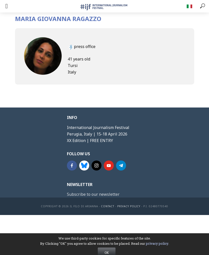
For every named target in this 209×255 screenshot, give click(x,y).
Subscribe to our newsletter (93, 194)
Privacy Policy (128, 206)
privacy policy (157, 250)
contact (107, 206)
